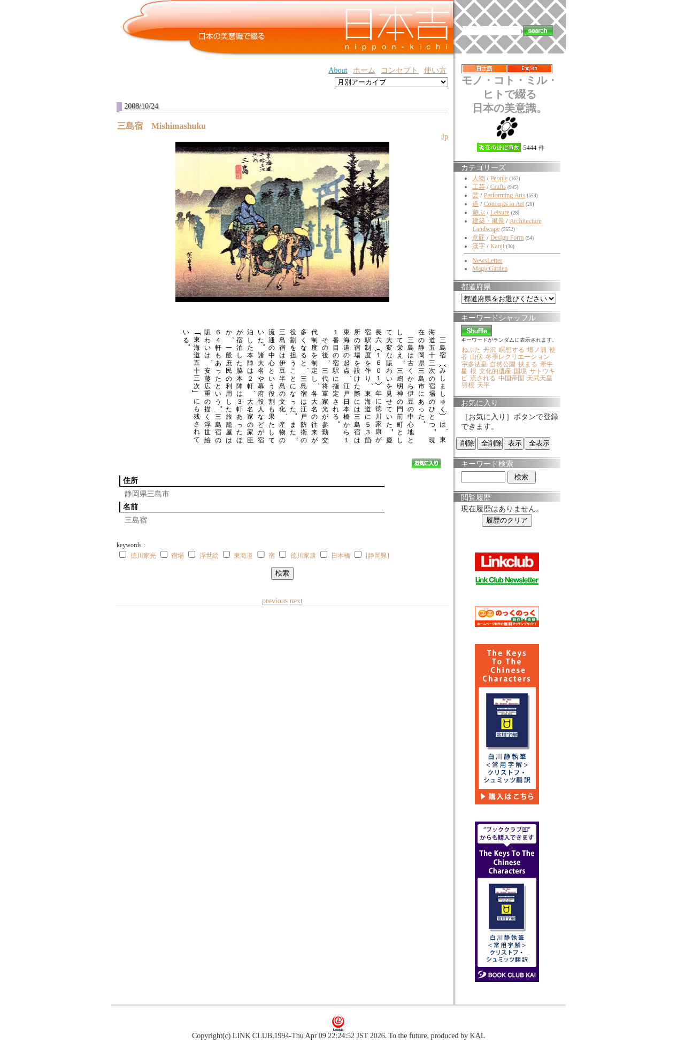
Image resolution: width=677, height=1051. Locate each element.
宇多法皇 (474, 364)
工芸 (478, 186)
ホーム (364, 70)
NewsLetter (487, 260)
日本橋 (340, 555)
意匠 (478, 237)
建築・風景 (488, 221)
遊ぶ (478, 212)
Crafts (498, 186)
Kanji (497, 246)
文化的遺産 (495, 371)
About (337, 70)
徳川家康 (303, 555)
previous (275, 601)
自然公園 (503, 364)
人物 (478, 178)
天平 (483, 385)
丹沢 (489, 350)
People (499, 178)
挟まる (527, 364)
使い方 (435, 70)
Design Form (507, 237)
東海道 (243, 555)
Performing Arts (505, 195)
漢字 (478, 246)
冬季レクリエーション (518, 356)
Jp (445, 137)
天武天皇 (539, 378)
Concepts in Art (504, 204)
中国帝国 (511, 378)
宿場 (177, 555)
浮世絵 (209, 555)
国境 (520, 371)
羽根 (467, 385)
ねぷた (471, 350)
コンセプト (399, 70)
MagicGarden (489, 268)
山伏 (476, 356)
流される (483, 378)
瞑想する (512, 350)
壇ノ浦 (537, 350)
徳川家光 (143, 555)
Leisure (500, 212)
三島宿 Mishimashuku (165, 126)
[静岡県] (377, 555)
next (296, 601)
